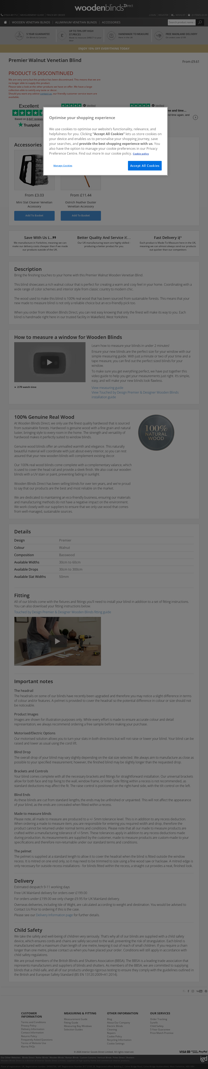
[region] (105, 141)
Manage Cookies (62, 165)
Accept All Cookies (145, 166)
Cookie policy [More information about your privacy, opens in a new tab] (141, 153)
